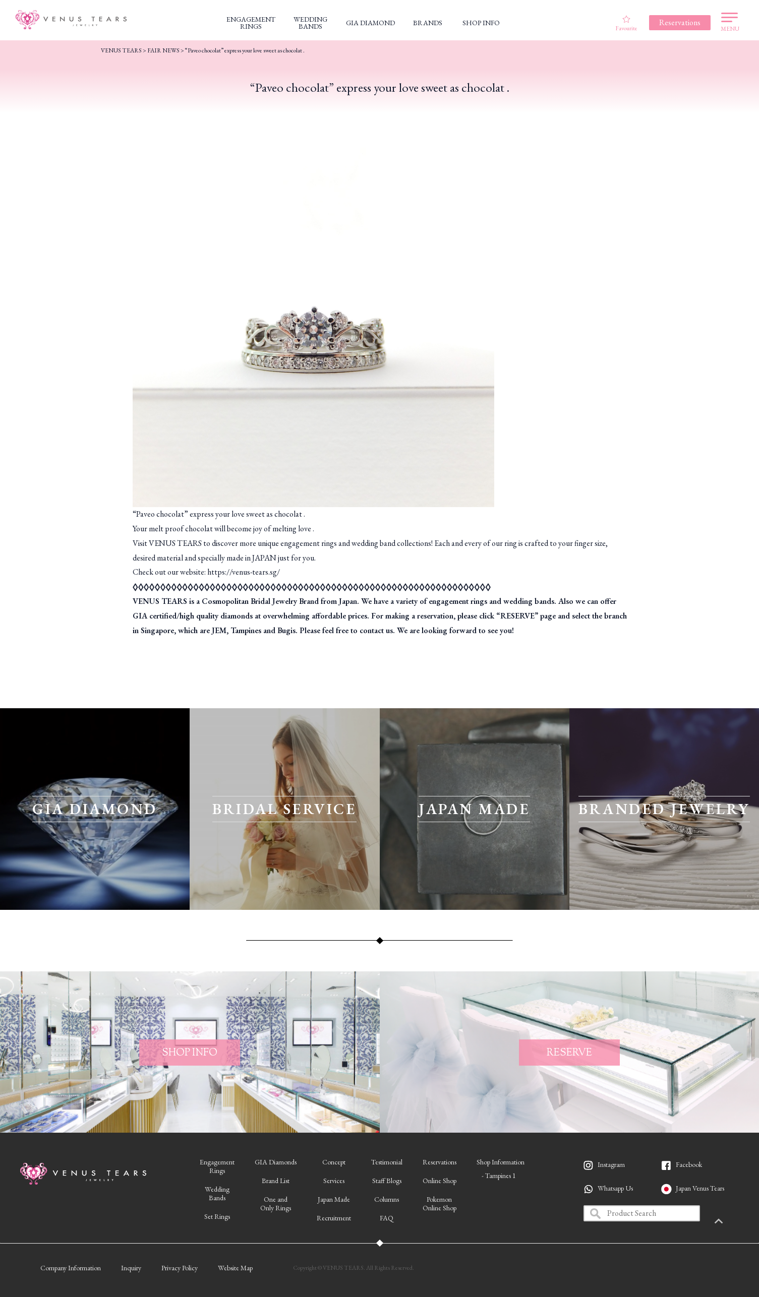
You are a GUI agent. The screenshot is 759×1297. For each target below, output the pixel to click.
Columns (386, 1199)
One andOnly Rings (275, 1203)
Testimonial (386, 1161)
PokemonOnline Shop (439, 1203)
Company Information (70, 1267)
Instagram (611, 1164)
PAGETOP (736, 1222)
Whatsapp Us (615, 1188)
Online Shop (439, 1180)
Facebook (689, 1164)
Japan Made (334, 1199)
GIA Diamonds (276, 1161)
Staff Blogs (386, 1180)
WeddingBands (217, 1193)
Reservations (439, 1161)
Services (333, 1180)
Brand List (275, 1180)
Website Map (235, 1267)
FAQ (386, 1217)
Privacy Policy (179, 1267)
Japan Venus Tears (700, 1188)
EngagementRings (217, 1166)
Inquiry (131, 1267)
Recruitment (334, 1217)
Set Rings (217, 1216)
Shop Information (500, 1161)
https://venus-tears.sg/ (243, 572)
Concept (333, 1161)
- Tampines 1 (499, 1175)
